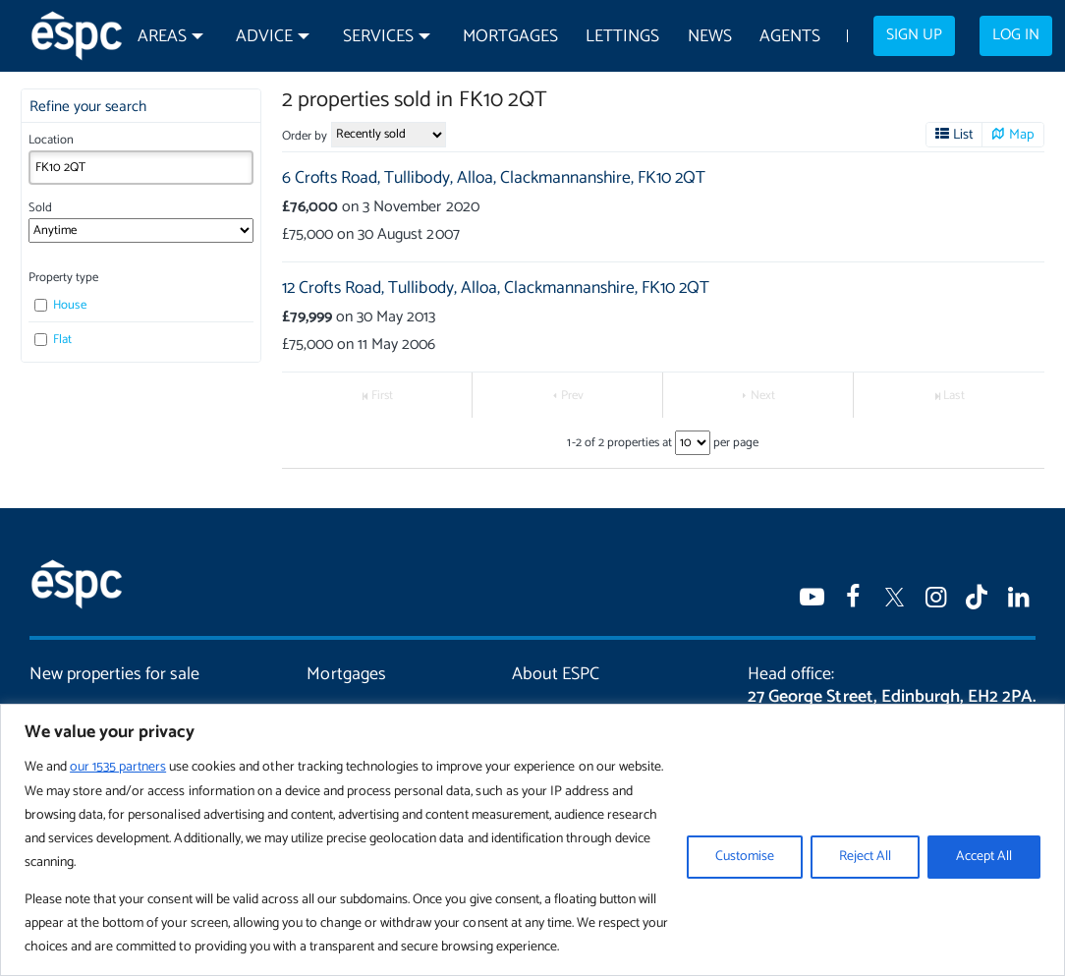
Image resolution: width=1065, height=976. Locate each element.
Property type (63, 277)
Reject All (865, 856)
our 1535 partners (118, 767)
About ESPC (555, 674)
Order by (304, 136)
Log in (1015, 35)
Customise (744, 856)
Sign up (914, 35)
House (59, 305)
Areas (162, 37)
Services (378, 37)
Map (1022, 134)
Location (51, 140)
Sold (40, 208)
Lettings (622, 37)
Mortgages (510, 37)
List (963, 134)
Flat (53, 339)
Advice (264, 37)
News (710, 37)
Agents (789, 37)
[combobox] (141, 167)
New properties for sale (114, 674)
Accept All (984, 856)
